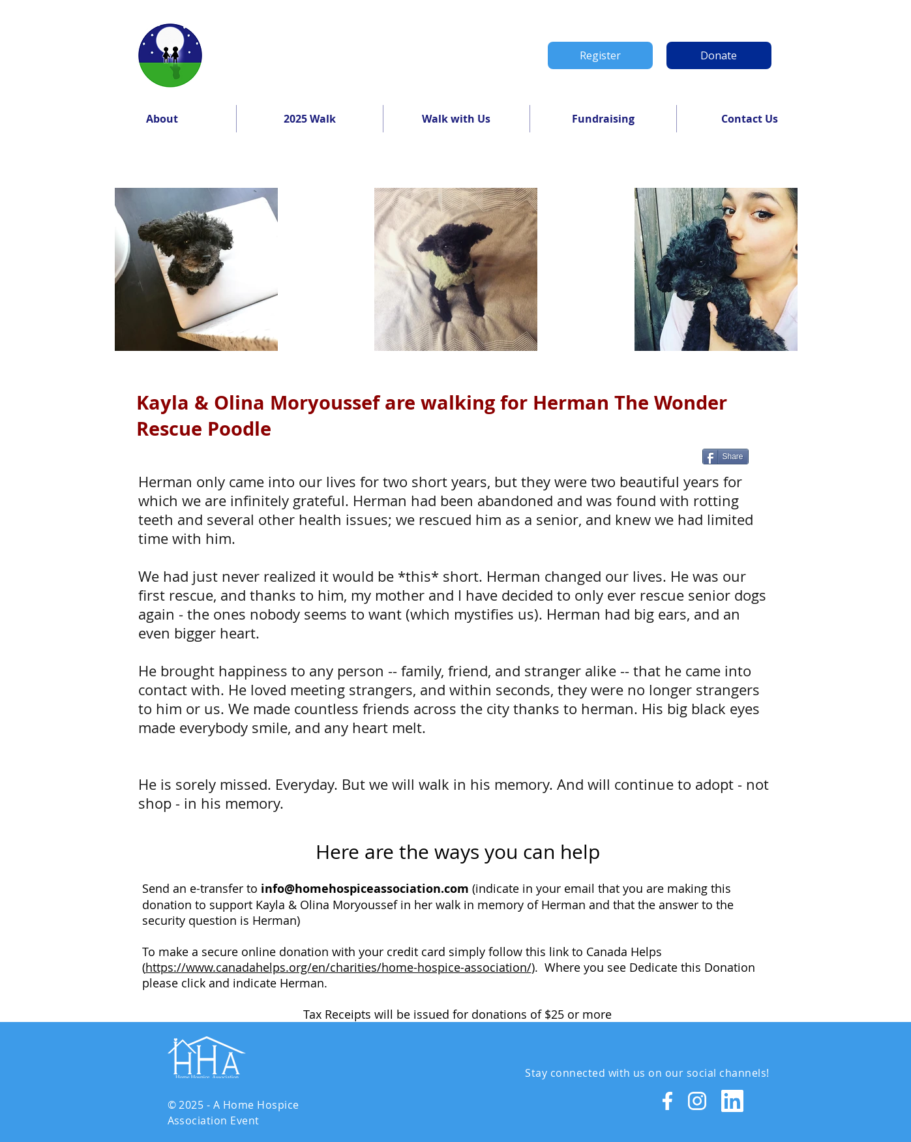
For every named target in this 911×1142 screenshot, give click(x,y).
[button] (162, 118)
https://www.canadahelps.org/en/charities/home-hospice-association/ (338, 967)
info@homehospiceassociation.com (365, 888)
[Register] (600, 55)
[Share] (725, 456)
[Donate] (718, 55)
